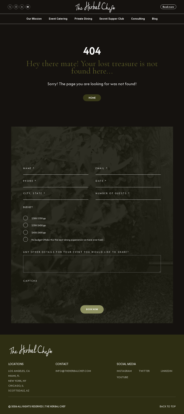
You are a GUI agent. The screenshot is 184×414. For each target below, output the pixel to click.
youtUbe (122, 377)
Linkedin (166, 371)
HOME (92, 98)
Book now (168, 7)
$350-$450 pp (38, 225)
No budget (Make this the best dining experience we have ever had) (67, 239)
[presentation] (50, 297)
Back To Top (168, 406)
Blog (155, 18)
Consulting (138, 18)
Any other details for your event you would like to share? (76, 252)
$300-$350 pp (38, 218)
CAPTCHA (30, 281)
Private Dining (83, 18)
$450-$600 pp (38, 232)
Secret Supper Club (111, 18)
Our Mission (34, 18)
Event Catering (58, 18)
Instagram (124, 371)
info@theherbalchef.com (73, 371)
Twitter (144, 371)
